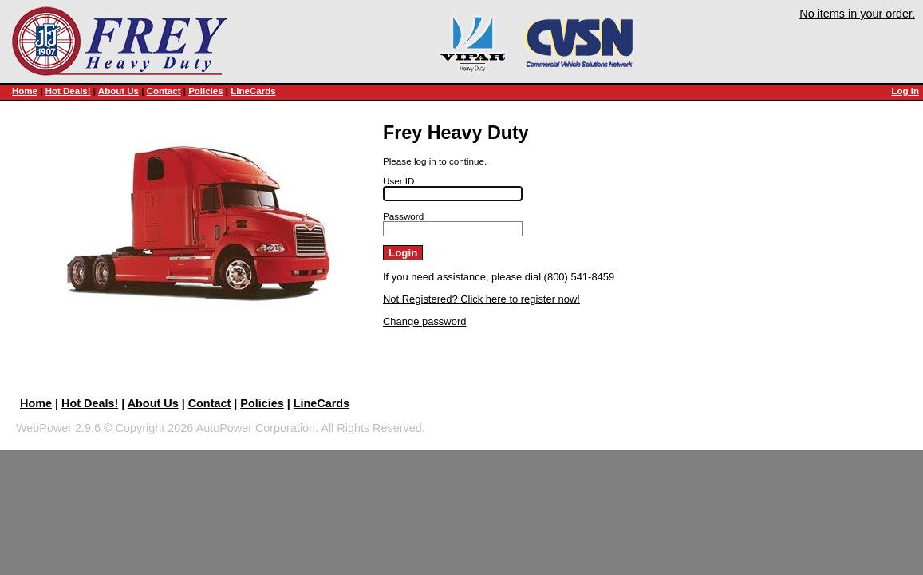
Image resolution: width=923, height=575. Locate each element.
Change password (424, 321)
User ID (399, 181)
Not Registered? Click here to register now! (481, 299)
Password (403, 216)
